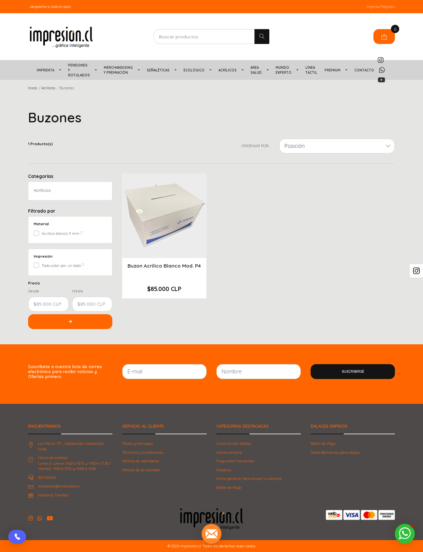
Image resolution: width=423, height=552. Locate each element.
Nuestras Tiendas (53, 495)
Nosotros (223, 470)
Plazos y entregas (137, 443)
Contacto (364, 70)
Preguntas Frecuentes (235, 461)
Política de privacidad (141, 470)
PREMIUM (332, 70)
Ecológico (194, 70)
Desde (33, 290)
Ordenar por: (255, 145)
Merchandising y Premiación (118, 70)
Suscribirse (353, 371)
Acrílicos (227, 70)
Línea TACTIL (311, 70)
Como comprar (229, 452)
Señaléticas (158, 70)
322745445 (47, 477)
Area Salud (256, 70)
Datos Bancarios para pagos (335, 452)
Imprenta (45, 70)
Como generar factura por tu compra (249, 478)
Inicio (32, 88)
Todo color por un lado (61, 265)
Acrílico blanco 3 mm (60, 233)
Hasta (77, 290)
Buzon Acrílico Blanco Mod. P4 (164, 266)
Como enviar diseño (233, 443)
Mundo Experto (283, 70)
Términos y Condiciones (142, 452)
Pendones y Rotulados (79, 70)
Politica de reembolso (140, 461)
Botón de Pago (228, 487)
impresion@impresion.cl (59, 486)
